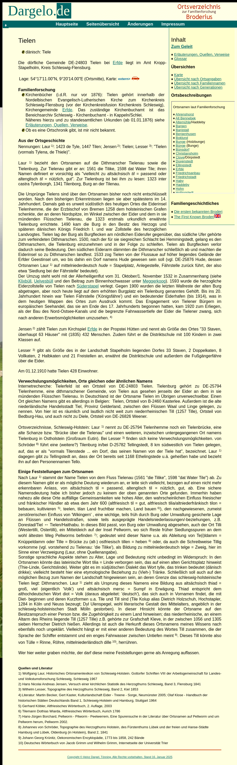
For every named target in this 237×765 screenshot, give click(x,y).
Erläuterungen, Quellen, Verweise (201, 54)
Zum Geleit (182, 46)
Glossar (180, 59)
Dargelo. (39, 11)
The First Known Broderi (197, 217)
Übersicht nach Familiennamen (199, 83)
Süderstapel (88, 286)
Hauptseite (67, 24)
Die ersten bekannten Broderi (198, 212)
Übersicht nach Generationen (198, 87)
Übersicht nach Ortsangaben (197, 79)
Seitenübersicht (102, 24)
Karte (178, 75)
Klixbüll (24, 281)
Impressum (173, 24)
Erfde (118, 62)
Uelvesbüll (43, 281)
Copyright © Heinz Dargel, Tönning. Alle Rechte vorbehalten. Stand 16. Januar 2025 (120, 756)
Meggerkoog (154, 281)
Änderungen (140, 24)
